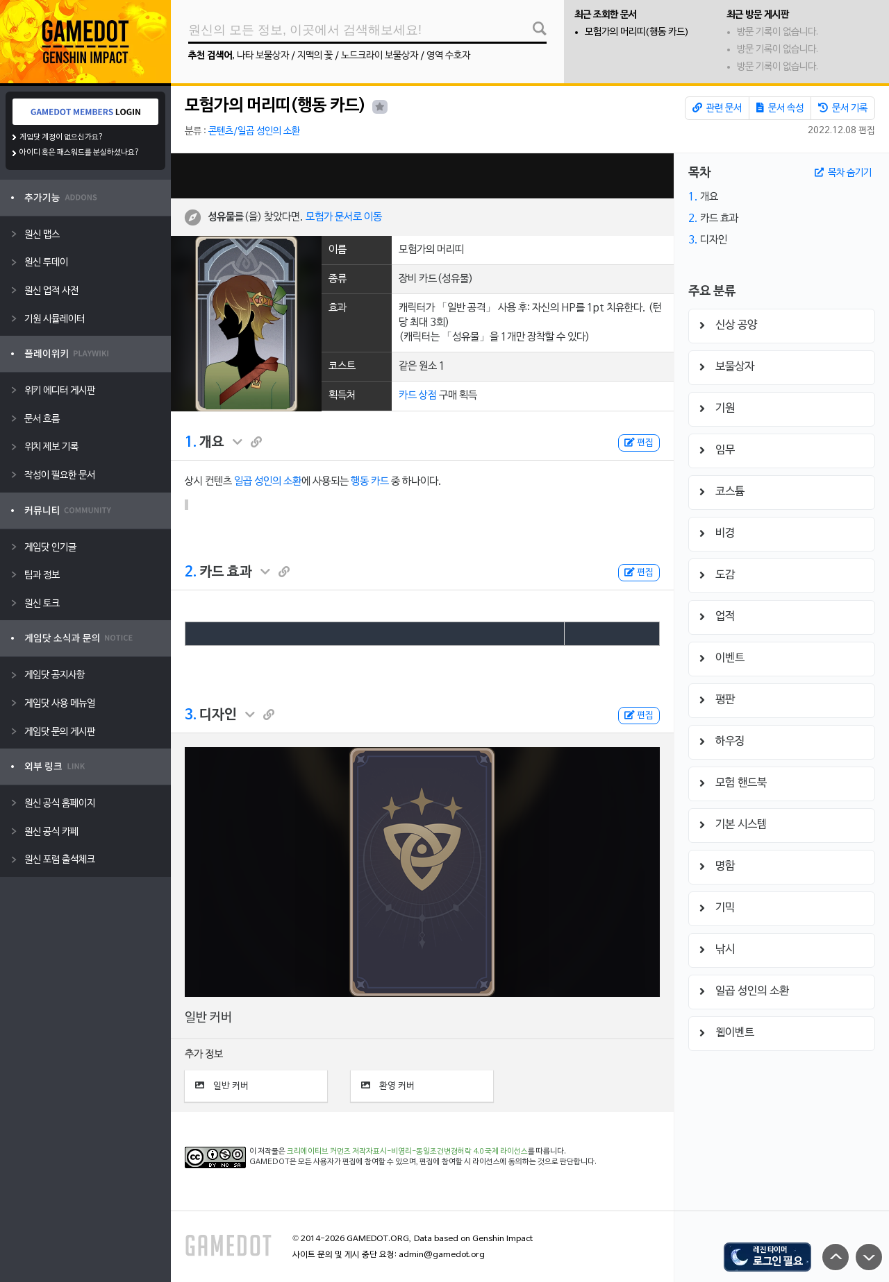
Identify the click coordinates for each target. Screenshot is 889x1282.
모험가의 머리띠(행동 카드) (637, 32)
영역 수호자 (448, 56)
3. (191, 715)
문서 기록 (842, 108)
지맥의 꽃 (315, 56)
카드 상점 (418, 395)
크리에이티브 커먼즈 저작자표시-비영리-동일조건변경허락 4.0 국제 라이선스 (407, 1151)
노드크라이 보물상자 (379, 56)
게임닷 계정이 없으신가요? (61, 137)
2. (191, 572)
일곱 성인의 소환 (267, 481)
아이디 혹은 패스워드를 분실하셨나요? (79, 152)
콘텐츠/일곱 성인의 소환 (254, 131)
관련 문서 (717, 108)
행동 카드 (370, 481)
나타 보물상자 (263, 56)
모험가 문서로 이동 (344, 217)
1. (191, 442)
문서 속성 (780, 108)
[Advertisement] (422, 175)
